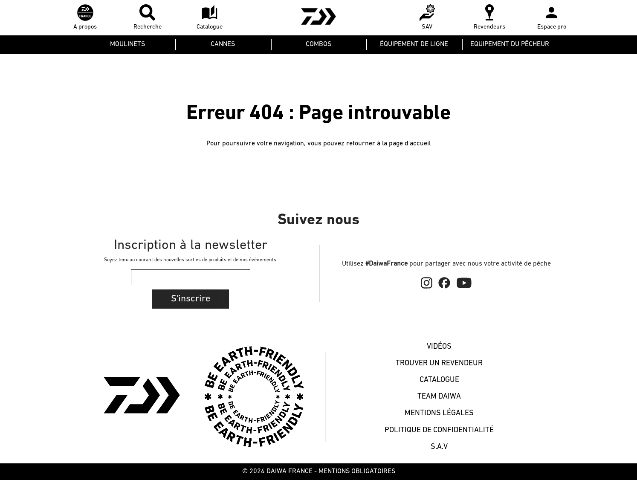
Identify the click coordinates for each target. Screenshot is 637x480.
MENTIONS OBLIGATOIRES (356, 471)
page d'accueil (410, 143)
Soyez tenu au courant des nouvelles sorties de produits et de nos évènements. (191, 260)
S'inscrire (190, 299)
